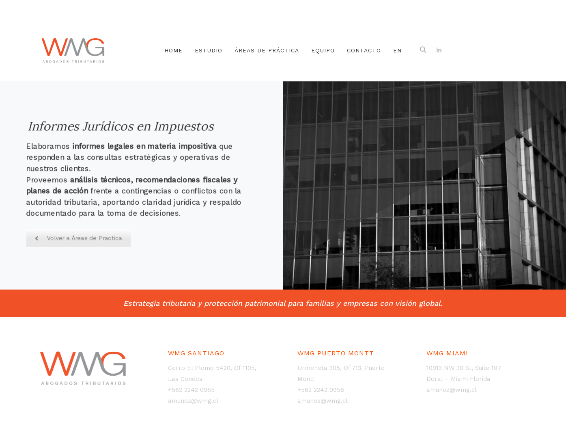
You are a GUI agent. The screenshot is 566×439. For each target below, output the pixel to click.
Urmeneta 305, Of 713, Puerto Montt (341, 373)
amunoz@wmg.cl (193, 400)
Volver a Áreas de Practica (78, 239)
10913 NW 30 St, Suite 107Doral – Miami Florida (463, 373)
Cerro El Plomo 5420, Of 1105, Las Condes (212, 373)
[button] (423, 50)
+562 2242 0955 (191, 390)
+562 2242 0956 (320, 390)
